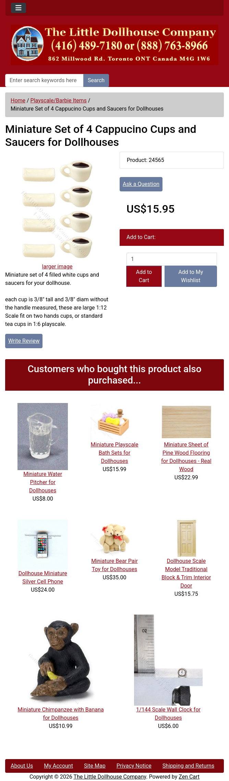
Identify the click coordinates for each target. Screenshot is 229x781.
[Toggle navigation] (18, 8)
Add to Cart (144, 276)
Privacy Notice (134, 766)
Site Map (95, 766)
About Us (22, 766)
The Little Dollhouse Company (109, 776)
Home (18, 100)
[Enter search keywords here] (44, 80)
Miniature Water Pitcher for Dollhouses (42, 482)
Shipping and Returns (188, 766)
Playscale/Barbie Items (59, 100)
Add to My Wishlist (190, 276)
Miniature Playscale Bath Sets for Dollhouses (114, 452)
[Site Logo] (114, 45)
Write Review (23, 341)
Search (96, 80)
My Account (58, 766)
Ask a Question (141, 184)
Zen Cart (189, 776)
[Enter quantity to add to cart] (171, 259)
